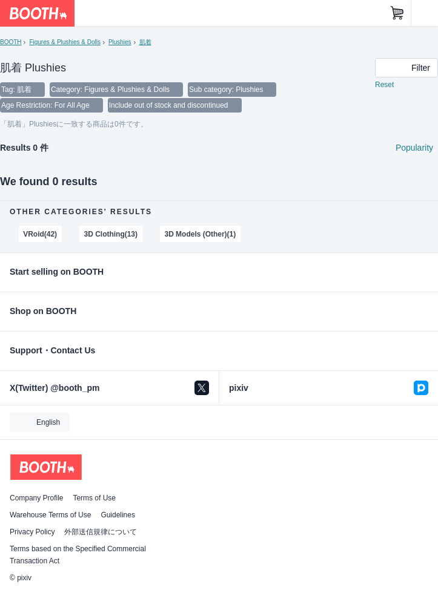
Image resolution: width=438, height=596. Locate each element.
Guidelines (118, 515)
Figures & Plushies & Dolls (64, 42)
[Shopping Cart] (397, 13)
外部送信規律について (100, 531)
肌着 (145, 42)
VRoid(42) (40, 234)
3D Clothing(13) (111, 234)
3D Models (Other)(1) (200, 234)
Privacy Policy (32, 531)
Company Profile (36, 498)
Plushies (119, 42)
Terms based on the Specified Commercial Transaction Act (78, 555)
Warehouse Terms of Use (50, 515)
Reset (384, 84)
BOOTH (10, 42)
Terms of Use (94, 498)
